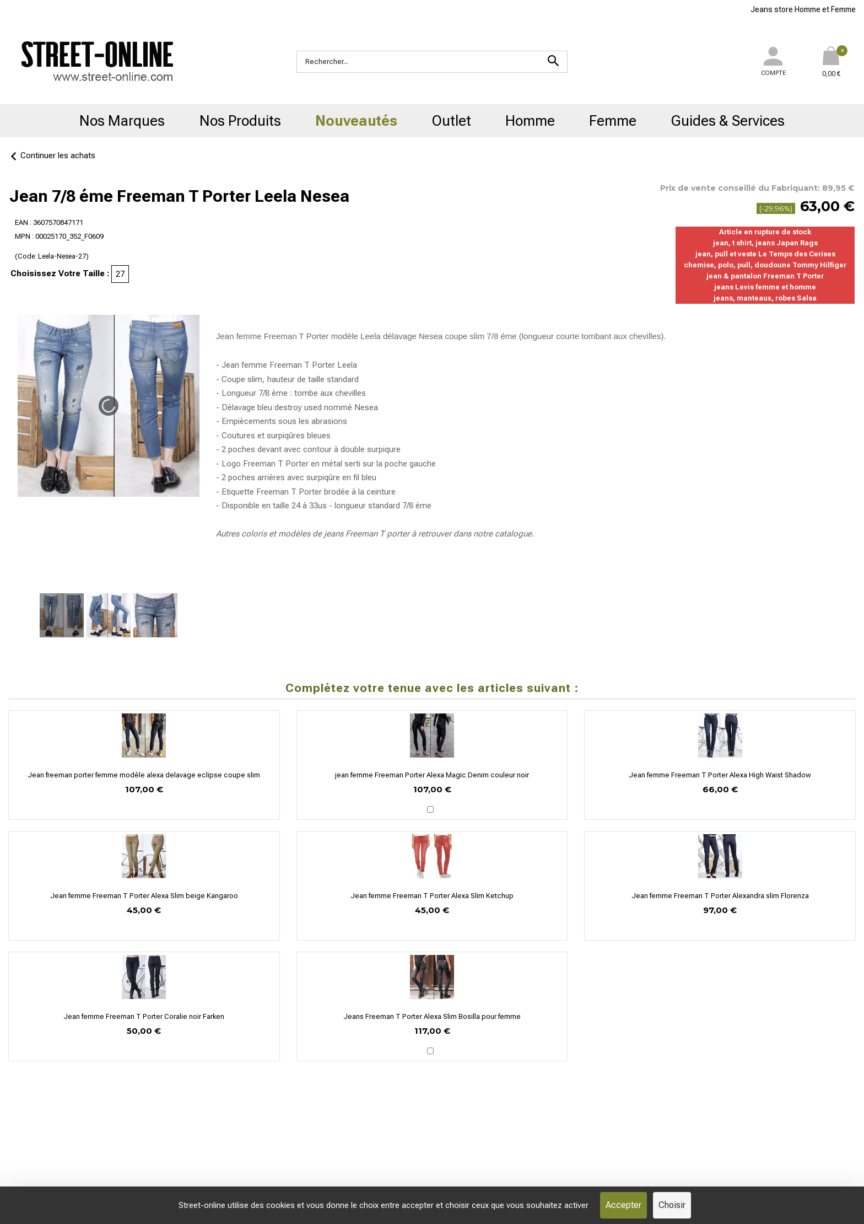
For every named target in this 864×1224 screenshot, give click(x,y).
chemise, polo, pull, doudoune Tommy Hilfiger (765, 265)
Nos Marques (122, 120)
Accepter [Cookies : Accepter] (623, 1205)
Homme (530, 120)
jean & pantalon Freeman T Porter (765, 276)
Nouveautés (356, 120)
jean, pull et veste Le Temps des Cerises (765, 254)
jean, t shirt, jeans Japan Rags (765, 243)
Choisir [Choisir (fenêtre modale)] (671, 1205)
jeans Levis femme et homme (765, 287)
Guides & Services (728, 120)
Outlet (451, 120)
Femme (612, 120)
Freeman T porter (377, 534)
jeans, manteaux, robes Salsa (765, 298)
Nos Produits (240, 120)
